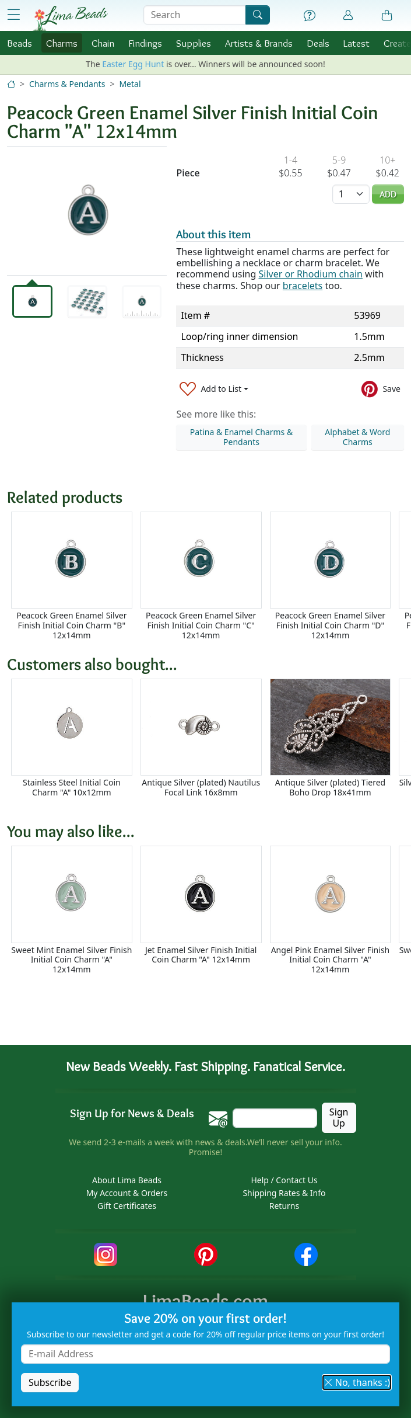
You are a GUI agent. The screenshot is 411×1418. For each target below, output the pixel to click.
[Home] (11, 83)
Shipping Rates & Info (284, 1192)
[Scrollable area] (209, 576)
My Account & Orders (127, 1192)
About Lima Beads (126, 1180)
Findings (145, 43)
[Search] (257, 15)
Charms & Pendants (67, 83)
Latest (356, 43)
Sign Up (339, 1117)
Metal (129, 83)
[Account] (348, 15)
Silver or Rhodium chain (310, 273)
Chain (103, 43)
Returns (284, 1205)
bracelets (302, 285)
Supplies (193, 43)
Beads (19, 43)
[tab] (32, 301)
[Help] (309, 15)
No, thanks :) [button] (357, 1382)
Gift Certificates (126, 1205)
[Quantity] (351, 194)
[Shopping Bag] (387, 15)
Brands (259, 43)
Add (388, 194)
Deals (318, 43)
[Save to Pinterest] (381, 388)
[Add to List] (214, 388)
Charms (62, 43)
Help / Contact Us (284, 1180)
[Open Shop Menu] (13, 15)
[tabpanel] (87, 211)
